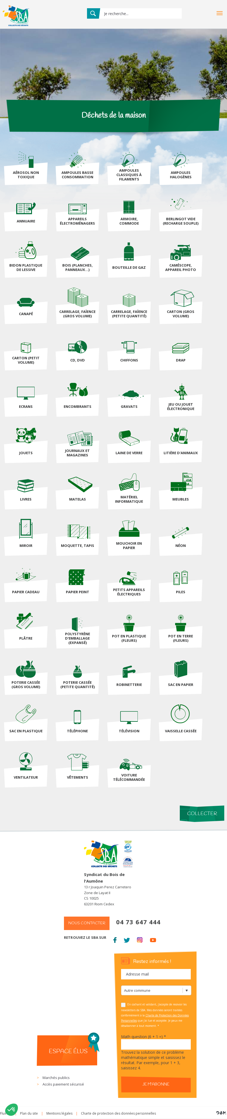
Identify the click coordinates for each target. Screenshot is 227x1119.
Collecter (202, 813)
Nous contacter (86, 923)
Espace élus (68, 1051)
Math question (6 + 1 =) (143, 1036)
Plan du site (29, 1113)
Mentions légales (59, 1113)
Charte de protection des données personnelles (118, 1113)
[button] (11, 1109)
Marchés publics (56, 1077)
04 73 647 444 (138, 922)
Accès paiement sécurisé (63, 1084)
